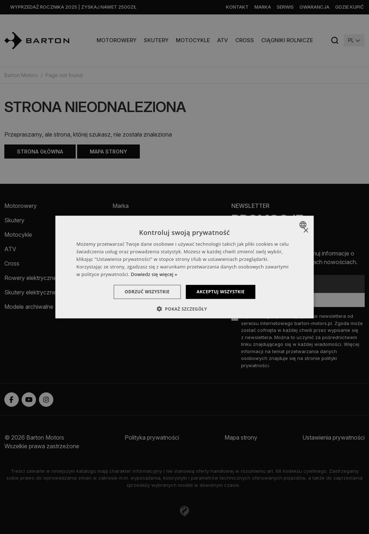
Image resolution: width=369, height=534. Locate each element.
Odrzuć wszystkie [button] (147, 292)
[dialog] (184, 267)
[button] (184, 308)
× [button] (305, 230)
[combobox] (303, 224)
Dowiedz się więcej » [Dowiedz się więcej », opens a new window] (154, 274)
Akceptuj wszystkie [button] (221, 292)
